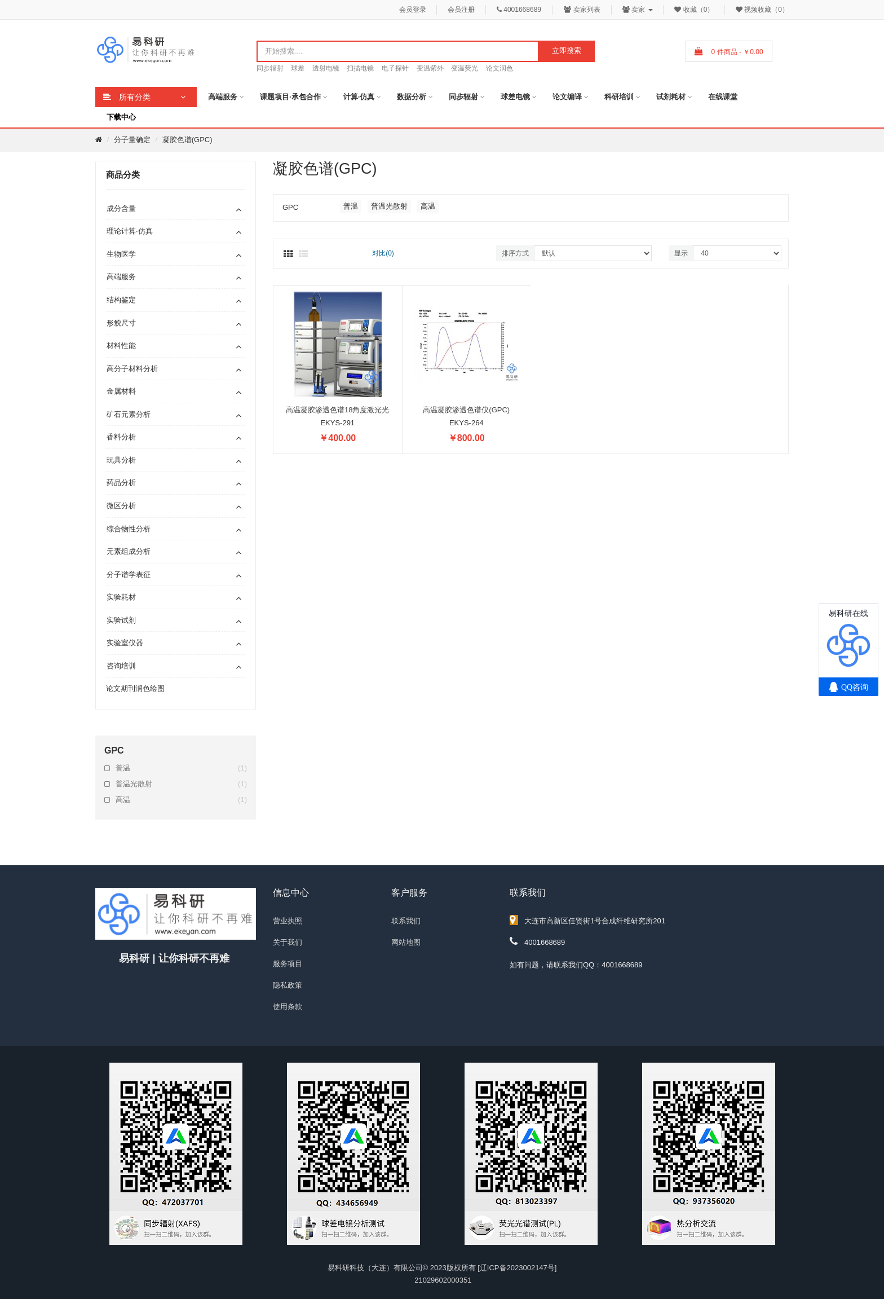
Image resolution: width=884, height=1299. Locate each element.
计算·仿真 (359, 97)
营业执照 (287, 921)
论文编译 (567, 97)
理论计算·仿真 (130, 231)
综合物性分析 (129, 529)
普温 (181, 768)
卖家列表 (582, 10)
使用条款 (287, 1006)
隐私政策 (287, 985)
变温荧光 (464, 68)
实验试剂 (121, 620)
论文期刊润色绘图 (135, 688)
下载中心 (121, 117)
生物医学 (121, 254)
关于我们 (287, 942)
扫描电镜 (360, 68)
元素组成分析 (129, 551)
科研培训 (619, 97)
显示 (681, 253)
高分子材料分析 (132, 368)
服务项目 (287, 963)
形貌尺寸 (121, 323)
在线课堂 (722, 97)
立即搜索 (566, 50)
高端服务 (222, 97)
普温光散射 (181, 784)
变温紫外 (430, 68)
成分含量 (121, 208)
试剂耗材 (671, 97)
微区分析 (121, 505)
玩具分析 (121, 460)
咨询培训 (121, 666)
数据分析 (411, 97)
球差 (297, 68)
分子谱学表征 (129, 574)
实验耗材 (121, 597)
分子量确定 (132, 139)
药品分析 (121, 482)
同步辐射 (270, 68)
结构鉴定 (121, 300)
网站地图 (406, 942)
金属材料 (121, 391)
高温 (181, 800)
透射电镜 (325, 68)
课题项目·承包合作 (290, 97)
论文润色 (499, 68)
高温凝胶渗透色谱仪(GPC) (466, 410)
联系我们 (406, 921)
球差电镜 (515, 97)
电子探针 (395, 68)
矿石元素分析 (129, 414)
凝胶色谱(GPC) (187, 139)
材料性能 (121, 345)
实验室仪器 (125, 643)
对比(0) (383, 253)
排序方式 (515, 253)
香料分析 (121, 437)
